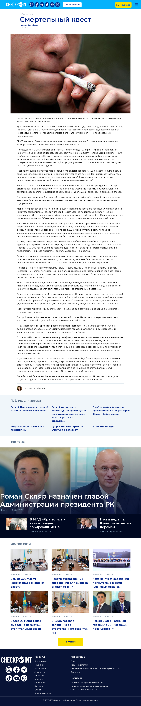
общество (26, 14)
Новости (34, 531)
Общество (39, 682)
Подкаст (123, 4)
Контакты (75, 672)
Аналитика (105, 531)
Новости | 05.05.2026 (12, 510)
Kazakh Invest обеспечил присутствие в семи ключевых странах (111, 582)
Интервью (39, 675)
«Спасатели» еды (103, 426)
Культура (38, 686)
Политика (39, 665)
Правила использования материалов (89, 686)
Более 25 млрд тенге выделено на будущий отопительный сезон (27, 624)
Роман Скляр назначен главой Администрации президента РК (110, 624)
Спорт (37, 690)
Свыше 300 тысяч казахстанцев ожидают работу (27, 582)
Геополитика (72, 4)
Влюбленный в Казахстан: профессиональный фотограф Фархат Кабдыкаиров (111, 410)
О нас (73, 661)
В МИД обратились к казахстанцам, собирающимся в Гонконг (47, 523)
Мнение (38, 679)
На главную (71, 642)
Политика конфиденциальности (86, 682)
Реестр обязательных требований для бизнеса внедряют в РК (70, 582)
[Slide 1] (61, 535)
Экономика (40, 668)
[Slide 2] (88, 535)
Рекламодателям (79, 665)
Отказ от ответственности (83, 689)
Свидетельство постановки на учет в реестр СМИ (95, 668)
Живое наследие (43, 693)
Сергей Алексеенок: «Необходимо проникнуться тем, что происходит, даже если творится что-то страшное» (69, 414)
